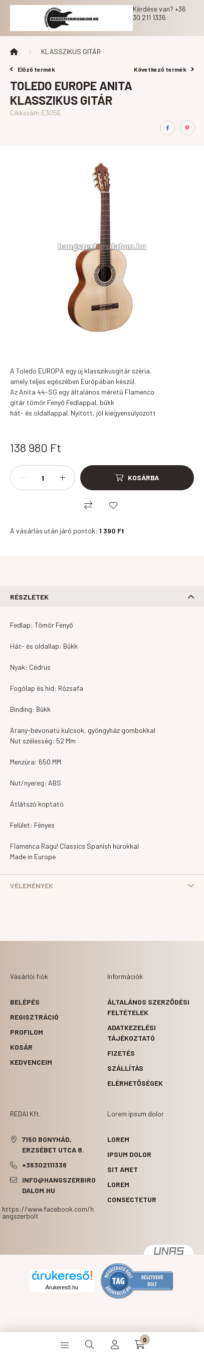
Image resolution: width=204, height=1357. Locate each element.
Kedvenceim (31, 1062)
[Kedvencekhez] (113, 505)
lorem (118, 1139)
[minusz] (23, 477)
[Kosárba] (137, 477)
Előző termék (32, 69)
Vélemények (31, 885)
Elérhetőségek (135, 1083)
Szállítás (125, 1068)
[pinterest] (187, 127)
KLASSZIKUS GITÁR (71, 51)
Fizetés (121, 1053)
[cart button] (140, 1344)
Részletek (29, 597)
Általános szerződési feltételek (148, 1007)
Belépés (25, 1002)
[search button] (90, 1344)
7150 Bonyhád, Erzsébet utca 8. (53, 1144)
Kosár (21, 1047)
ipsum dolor (129, 1154)
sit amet (122, 1169)
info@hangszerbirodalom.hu (59, 1185)
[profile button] (115, 1344)
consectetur (131, 1199)
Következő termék (164, 69)
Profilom (26, 1032)
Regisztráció (34, 1017)
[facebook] (167, 127)
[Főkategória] (14, 51)
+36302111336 (44, 1164)
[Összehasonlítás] (88, 505)
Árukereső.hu (62, 1287)
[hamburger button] (65, 1344)
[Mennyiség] (43, 478)
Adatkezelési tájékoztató (131, 1032)
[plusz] (62, 477)
